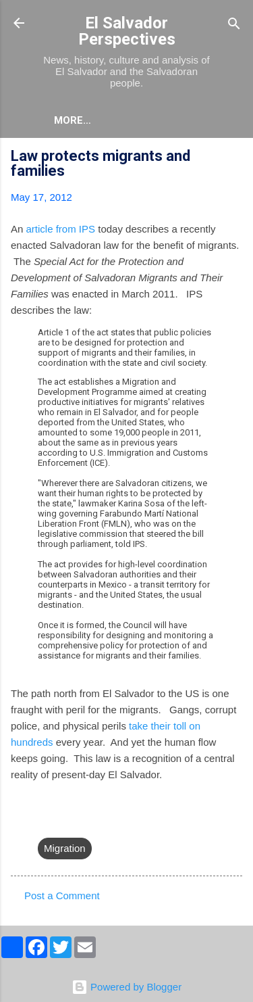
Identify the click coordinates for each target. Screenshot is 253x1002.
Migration (65, 848)
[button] (234, 158)
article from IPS (61, 229)
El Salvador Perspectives (126, 31)
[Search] (234, 25)
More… (72, 120)
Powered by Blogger (126, 987)
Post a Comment (62, 895)
